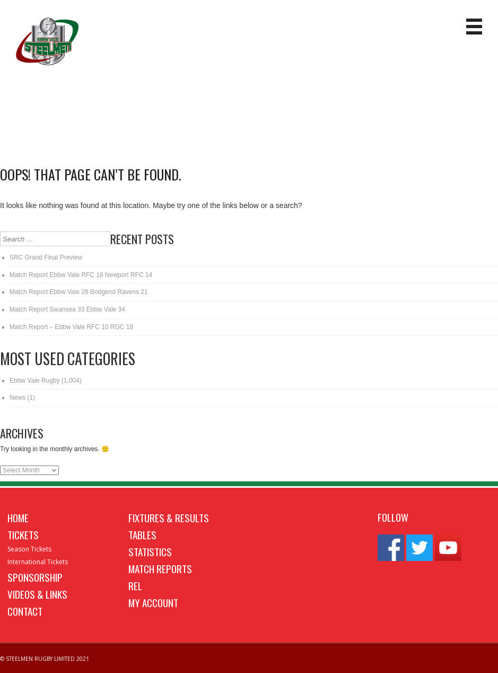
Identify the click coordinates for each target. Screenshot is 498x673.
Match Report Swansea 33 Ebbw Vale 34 (67, 309)
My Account (153, 602)
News (17, 397)
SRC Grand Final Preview (46, 257)
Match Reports (160, 568)
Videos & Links (37, 594)
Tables (142, 534)
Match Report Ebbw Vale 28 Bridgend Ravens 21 (79, 292)
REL (135, 585)
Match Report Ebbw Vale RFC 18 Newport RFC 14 (81, 275)
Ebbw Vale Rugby (35, 380)
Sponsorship (35, 577)
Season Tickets (29, 549)
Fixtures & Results (168, 517)
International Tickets (37, 561)
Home (18, 517)
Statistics (150, 551)
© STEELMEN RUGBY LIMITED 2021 (44, 658)
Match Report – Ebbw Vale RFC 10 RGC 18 (71, 327)
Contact (24, 611)
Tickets (23, 534)
